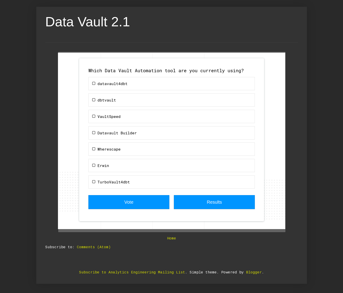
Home (171, 239)
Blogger (254, 272)
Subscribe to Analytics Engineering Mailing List (132, 272)
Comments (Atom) (94, 247)
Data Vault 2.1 (87, 21)
